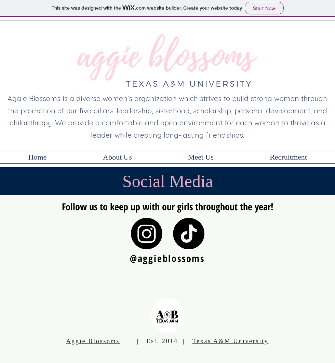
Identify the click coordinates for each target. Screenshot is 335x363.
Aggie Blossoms (93, 341)
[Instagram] (146, 233)
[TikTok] (188, 233)
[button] (117, 157)
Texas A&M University (230, 341)
